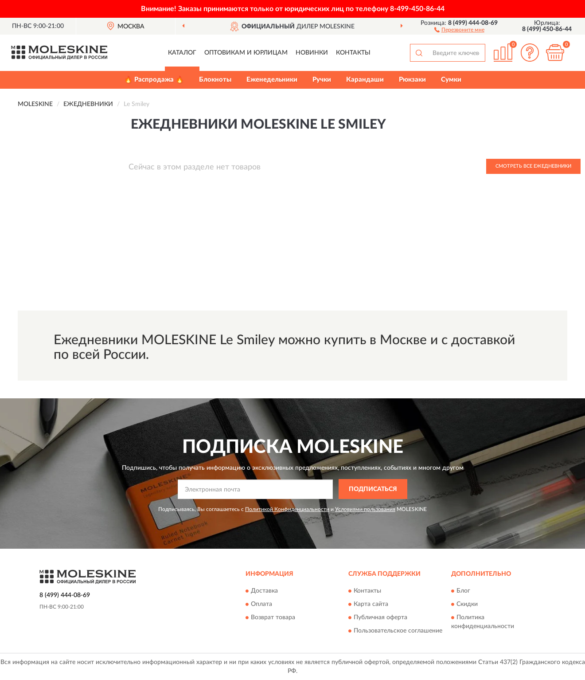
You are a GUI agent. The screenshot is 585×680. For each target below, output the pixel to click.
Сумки (451, 79)
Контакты (353, 53)
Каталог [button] (182, 53)
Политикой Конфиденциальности (287, 509)
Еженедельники (271, 79)
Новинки (312, 53)
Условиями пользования (365, 509)
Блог (463, 591)
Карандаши (365, 79)
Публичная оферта (380, 618)
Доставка (264, 591)
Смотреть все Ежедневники (533, 166)
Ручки (321, 79)
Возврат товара (273, 618)
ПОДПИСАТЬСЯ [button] (373, 489)
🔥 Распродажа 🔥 (154, 79)
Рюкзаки (412, 79)
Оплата (261, 604)
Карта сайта (371, 604)
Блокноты (215, 79)
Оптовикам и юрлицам (246, 53)
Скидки (467, 604)
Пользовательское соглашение (398, 631)
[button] (459, 29)
